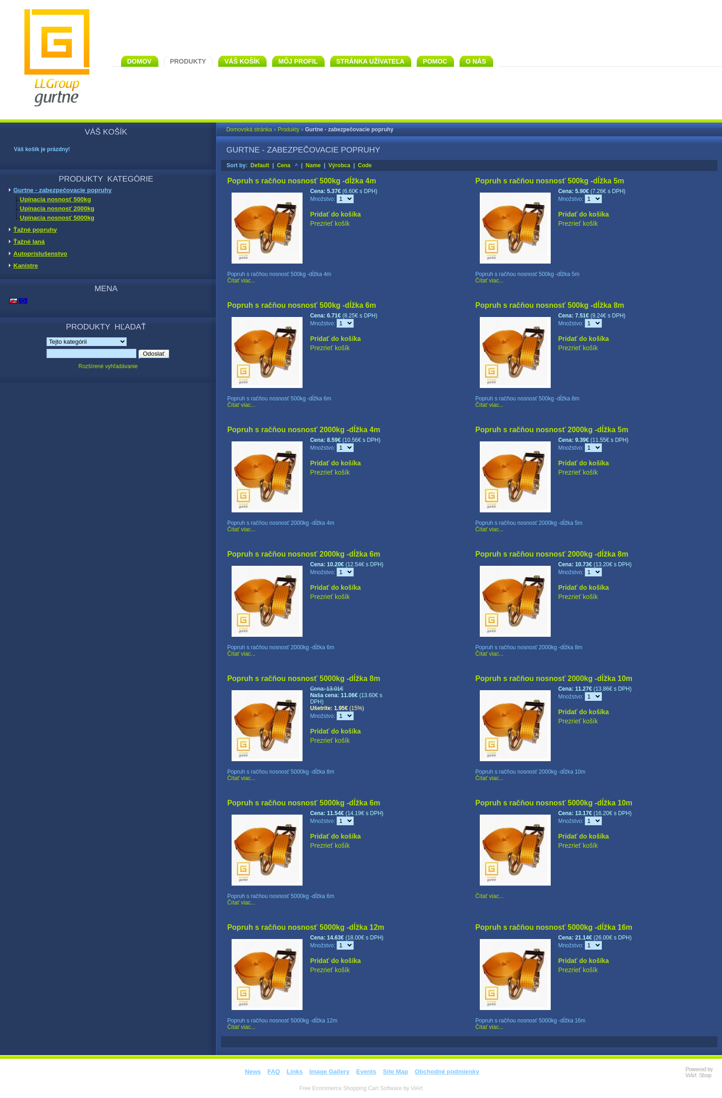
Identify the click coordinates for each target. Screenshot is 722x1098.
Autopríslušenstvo (40, 253)
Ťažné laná (29, 241)
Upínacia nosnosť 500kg (55, 199)
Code (365, 165)
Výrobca (339, 165)
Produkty (288, 129)
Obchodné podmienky (447, 1071)
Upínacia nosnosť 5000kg (57, 217)
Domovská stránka (249, 129)
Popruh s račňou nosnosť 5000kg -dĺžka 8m (303, 678)
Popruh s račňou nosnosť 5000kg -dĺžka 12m (305, 927)
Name (313, 165)
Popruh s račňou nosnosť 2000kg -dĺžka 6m (303, 554)
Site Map (395, 1071)
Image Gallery (329, 1071)
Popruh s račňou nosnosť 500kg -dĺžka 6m (301, 305)
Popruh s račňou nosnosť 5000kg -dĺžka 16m (553, 927)
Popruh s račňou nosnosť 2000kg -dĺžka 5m (551, 430)
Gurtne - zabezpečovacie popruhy (62, 190)
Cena (283, 165)
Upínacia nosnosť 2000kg (57, 208)
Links (295, 1071)
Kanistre (25, 265)
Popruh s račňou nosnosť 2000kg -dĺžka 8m (551, 554)
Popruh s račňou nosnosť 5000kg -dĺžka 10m (553, 803)
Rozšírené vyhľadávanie (108, 366)
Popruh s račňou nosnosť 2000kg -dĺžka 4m (303, 430)
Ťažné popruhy (35, 229)
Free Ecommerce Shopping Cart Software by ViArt (361, 1088)
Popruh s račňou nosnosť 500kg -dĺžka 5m (549, 181)
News (253, 1071)
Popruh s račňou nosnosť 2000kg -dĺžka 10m (553, 678)
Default (259, 165)
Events (366, 1071)
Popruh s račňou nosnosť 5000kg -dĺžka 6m (303, 803)
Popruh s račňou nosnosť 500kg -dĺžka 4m (301, 181)
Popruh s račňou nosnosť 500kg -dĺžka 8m (549, 305)
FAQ (274, 1071)
